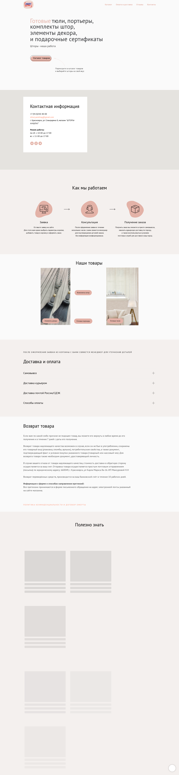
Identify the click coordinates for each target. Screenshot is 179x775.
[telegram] (40, 143)
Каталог (108, 4)
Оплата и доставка (124, 4)
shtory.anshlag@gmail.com (42, 117)
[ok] (36, 143)
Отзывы (139, 4)
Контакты (151, 4)
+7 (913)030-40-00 (38, 114)
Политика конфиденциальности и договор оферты (54, 505)
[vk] (32, 143)
